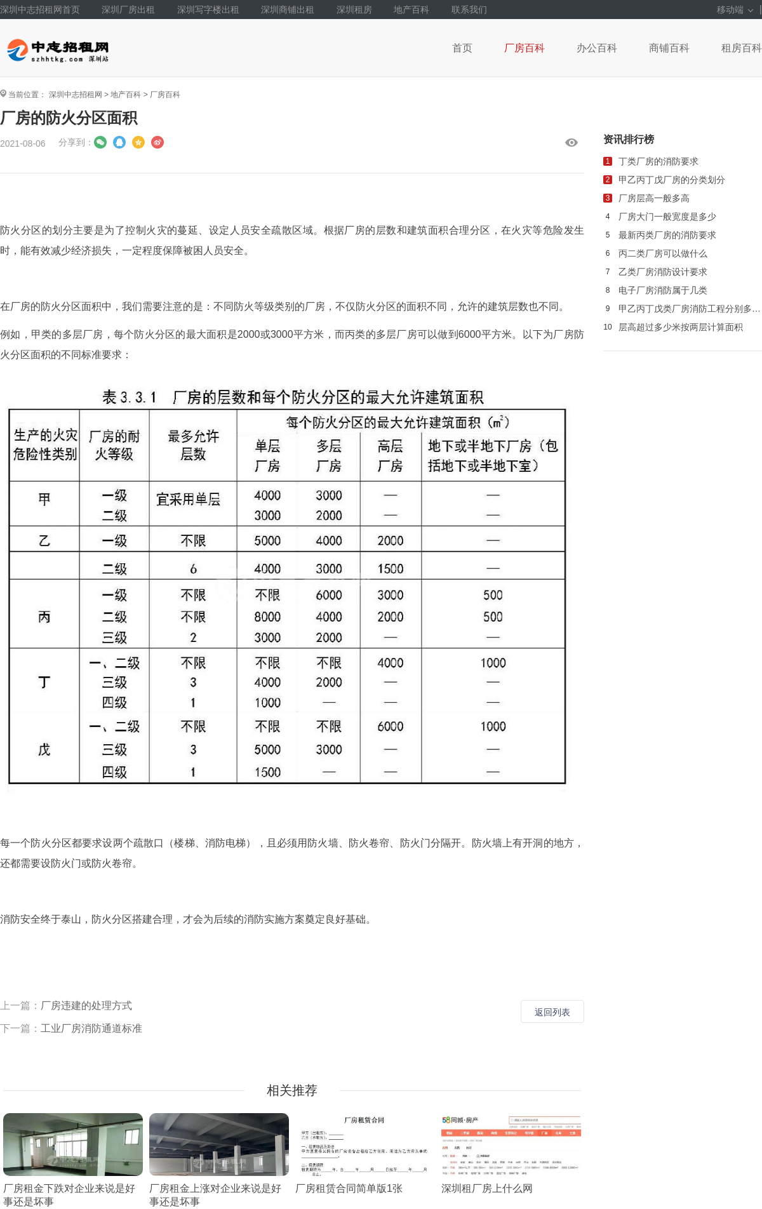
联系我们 (469, 9)
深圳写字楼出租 (208, 9)
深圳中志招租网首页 (40, 9)
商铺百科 (669, 48)
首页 (462, 48)
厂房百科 (524, 48)
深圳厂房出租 (128, 9)
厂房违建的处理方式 (86, 1005)
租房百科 (741, 48)
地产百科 (411, 9)
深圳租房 (354, 9)
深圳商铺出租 (287, 9)
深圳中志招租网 (75, 94)
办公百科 (597, 48)
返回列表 (552, 1012)
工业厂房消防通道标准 (91, 1028)
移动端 (735, 9)
